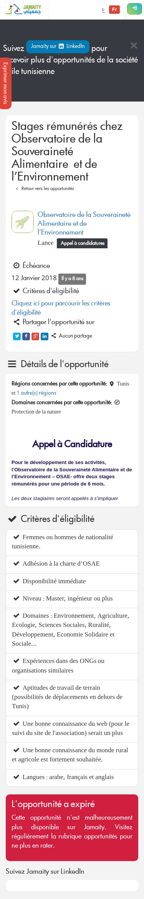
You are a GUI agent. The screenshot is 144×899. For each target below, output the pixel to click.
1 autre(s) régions (36, 393)
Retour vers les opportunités (44, 189)
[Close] (133, 46)
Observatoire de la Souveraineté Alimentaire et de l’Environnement (84, 224)
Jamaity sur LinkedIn (57, 46)
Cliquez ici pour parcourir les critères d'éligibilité (61, 309)
